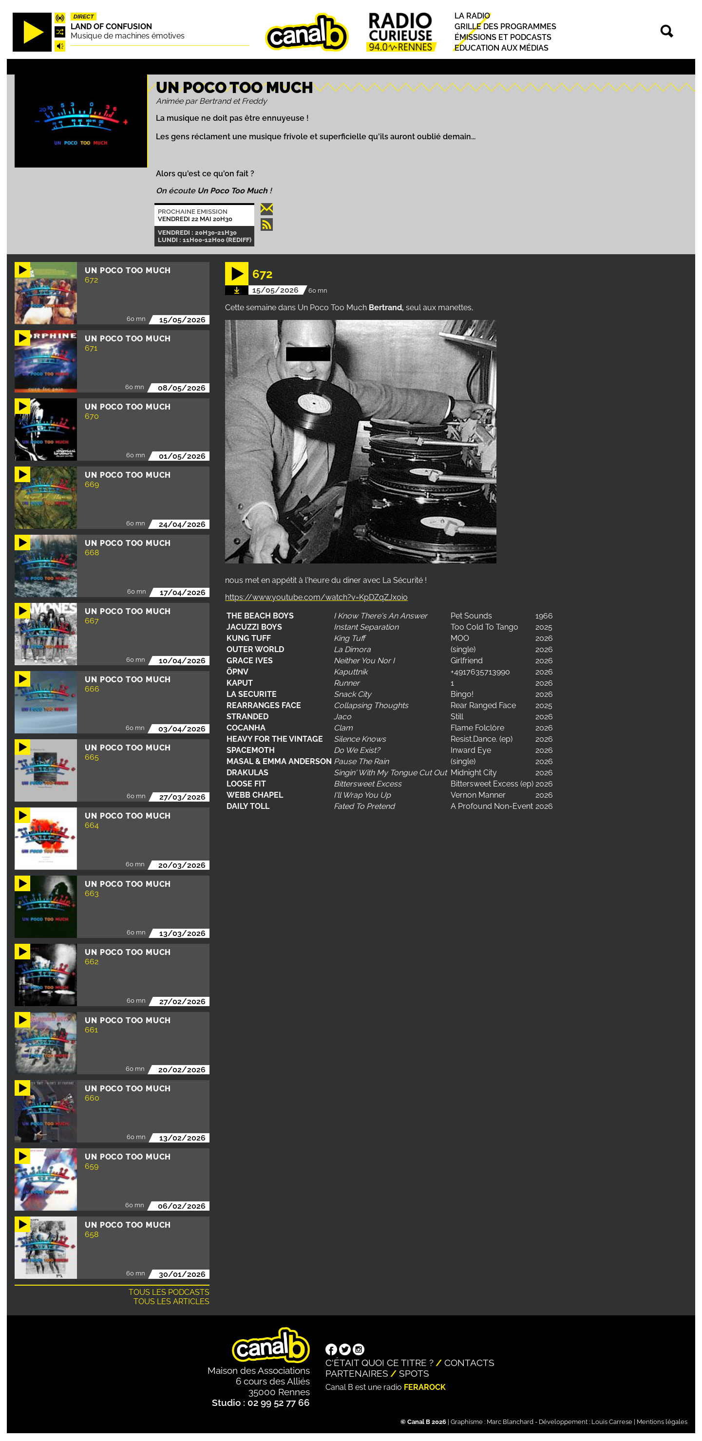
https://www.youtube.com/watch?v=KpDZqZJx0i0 (316, 597)
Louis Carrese (611, 1421)
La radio (472, 15)
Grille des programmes (505, 26)
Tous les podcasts (169, 1292)
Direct (84, 16)
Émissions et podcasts (503, 37)
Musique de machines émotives (128, 35)
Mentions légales (662, 1421)
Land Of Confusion (111, 26)
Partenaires (356, 1373)
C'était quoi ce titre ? (379, 1362)
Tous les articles (171, 1301)
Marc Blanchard (510, 1421)
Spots (414, 1373)
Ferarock (425, 1387)
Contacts (469, 1362)
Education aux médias (502, 48)
